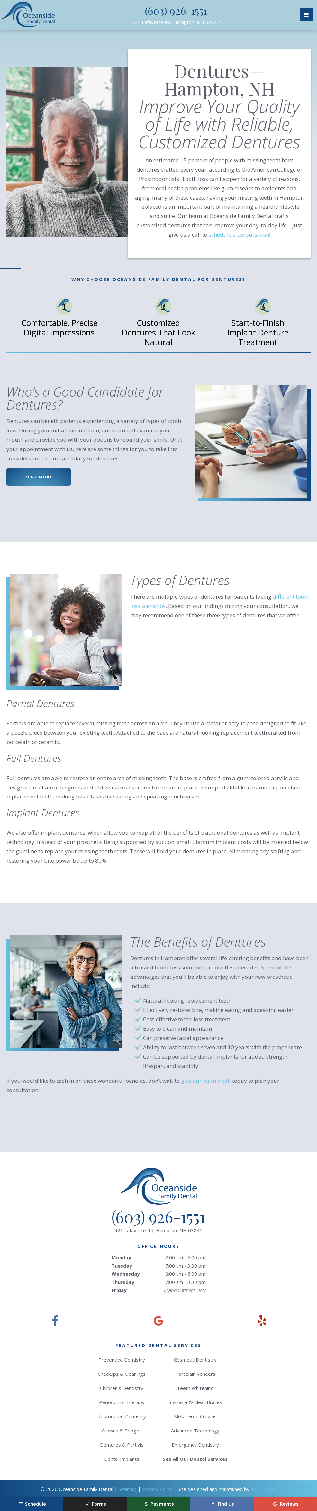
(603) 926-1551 (176, 10)
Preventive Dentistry (121, 1359)
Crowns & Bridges (122, 1430)
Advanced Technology (195, 1430)
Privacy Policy (157, 1489)
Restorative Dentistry (121, 1416)
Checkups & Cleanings (122, 1374)
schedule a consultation (239, 234)
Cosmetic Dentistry (195, 1359)
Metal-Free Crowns (195, 1416)
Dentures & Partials (122, 1444)
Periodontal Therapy (122, 1402)
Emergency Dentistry (195, 1444)
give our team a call (206, 1080)
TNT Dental (263, 1489)
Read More (38, 477)
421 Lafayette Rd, (176, 22)
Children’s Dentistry (121, 1388)
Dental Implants (121, 1459)
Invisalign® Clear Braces (195, 1402)
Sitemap (128, 1489)
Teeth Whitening (195, 1388)
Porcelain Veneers (195, 1374)
